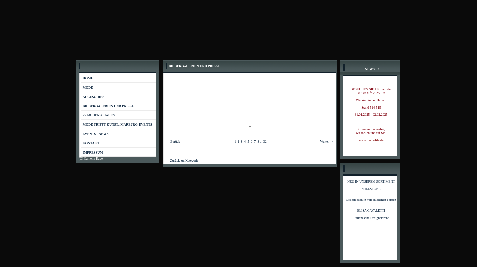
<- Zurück (173, 141)
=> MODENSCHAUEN (99, 115)
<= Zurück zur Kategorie (182, 160)
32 (265, 141)
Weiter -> (326, 141)
